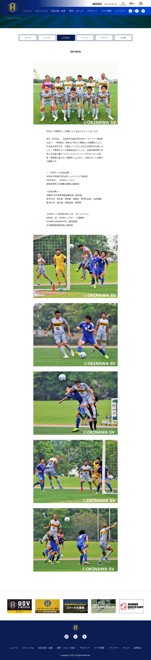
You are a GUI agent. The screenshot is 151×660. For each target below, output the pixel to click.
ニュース (27, 11)
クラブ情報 (106, 11)
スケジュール (41, 11)
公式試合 (66, 38)
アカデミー (92, 11)
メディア (104, 38)
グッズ (126, 648)
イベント (85, 38)
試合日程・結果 (58, 11)
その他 (123, 38)
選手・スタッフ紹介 (66, 648)
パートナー (120, 11)
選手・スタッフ (76, 11)
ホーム (9, 18)
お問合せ (137, 648)
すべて (28, 38)
